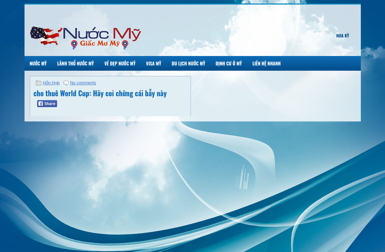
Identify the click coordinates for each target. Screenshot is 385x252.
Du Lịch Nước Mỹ (188, 63)
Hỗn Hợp (51, 82)
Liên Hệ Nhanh (266, 63)
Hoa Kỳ (342, 35)
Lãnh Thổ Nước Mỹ (75, 63)
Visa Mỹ (153, 63)
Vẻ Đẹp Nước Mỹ (120, 63)
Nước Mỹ (38, 63)
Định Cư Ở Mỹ (229, 63)
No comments (83, 82)
